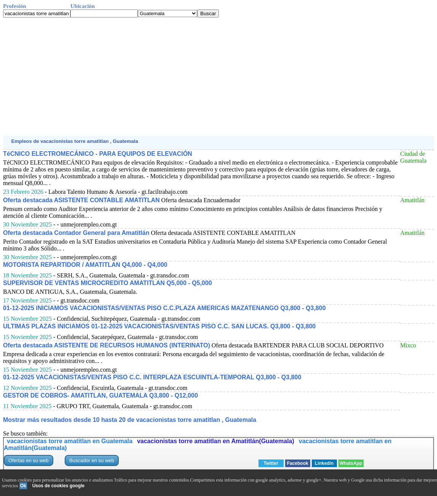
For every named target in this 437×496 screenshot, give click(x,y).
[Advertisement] (218, 77)
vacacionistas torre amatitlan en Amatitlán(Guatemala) (215, 441)
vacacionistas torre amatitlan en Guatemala (69, 441)
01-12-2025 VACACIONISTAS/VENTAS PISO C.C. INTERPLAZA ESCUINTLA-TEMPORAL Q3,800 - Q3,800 (152, 377)
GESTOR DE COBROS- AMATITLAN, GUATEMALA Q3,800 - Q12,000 (100, 395)
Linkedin (324, 463)
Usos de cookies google (58, 485)
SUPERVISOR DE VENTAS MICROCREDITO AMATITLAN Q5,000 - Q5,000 (107, 283)
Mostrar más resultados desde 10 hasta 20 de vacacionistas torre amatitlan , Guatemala (129, 420)
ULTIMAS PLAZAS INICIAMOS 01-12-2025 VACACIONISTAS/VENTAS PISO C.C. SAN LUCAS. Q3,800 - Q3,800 (159, 326)
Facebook (297, 463)
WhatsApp (351, 463)
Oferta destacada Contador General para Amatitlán (76, 233)
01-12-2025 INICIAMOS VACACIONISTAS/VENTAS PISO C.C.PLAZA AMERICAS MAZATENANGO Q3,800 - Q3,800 (164, 308)
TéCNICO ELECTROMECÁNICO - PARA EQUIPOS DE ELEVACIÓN (97, 154)
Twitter (270, 463)
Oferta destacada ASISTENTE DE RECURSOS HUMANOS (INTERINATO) (106, 345)
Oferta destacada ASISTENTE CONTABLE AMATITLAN (81, 200)
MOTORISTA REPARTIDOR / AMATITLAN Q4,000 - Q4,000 (85, 264)
